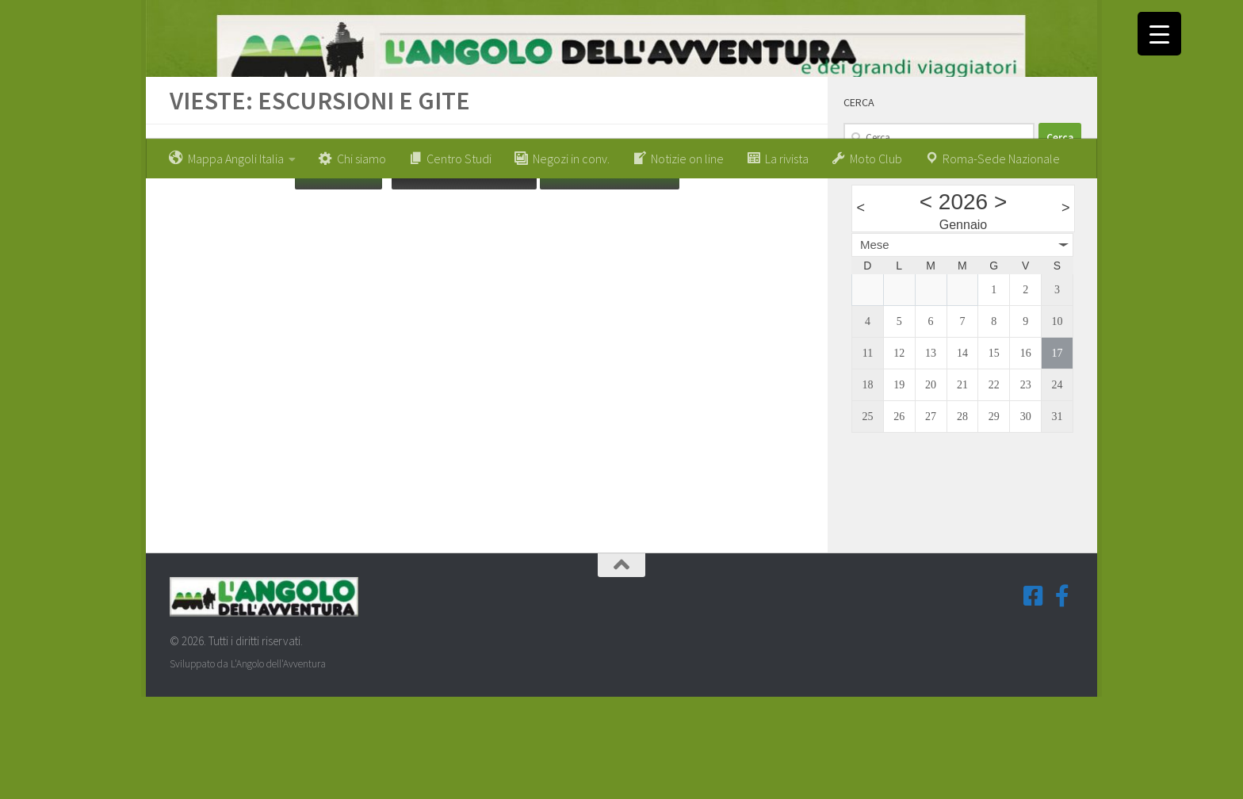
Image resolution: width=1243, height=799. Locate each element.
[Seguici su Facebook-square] (1034, 697)
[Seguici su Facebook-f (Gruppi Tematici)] (1062, 697)
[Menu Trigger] (1159, 33)
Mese (874, 346)
